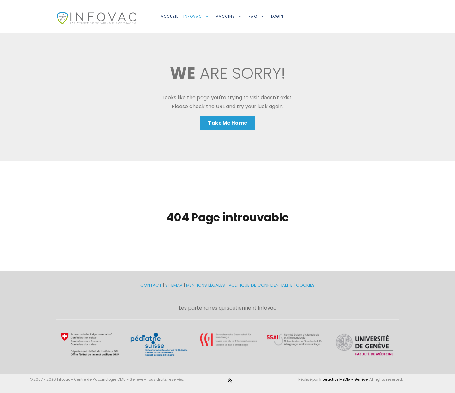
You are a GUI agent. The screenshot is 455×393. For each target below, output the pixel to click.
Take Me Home (227, 122)
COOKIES (305, 285)
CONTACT (151, 285)
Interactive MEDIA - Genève (343, 379)
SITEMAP (174, 285)
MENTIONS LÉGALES (205, 285)
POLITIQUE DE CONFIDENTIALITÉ (260, 285)
